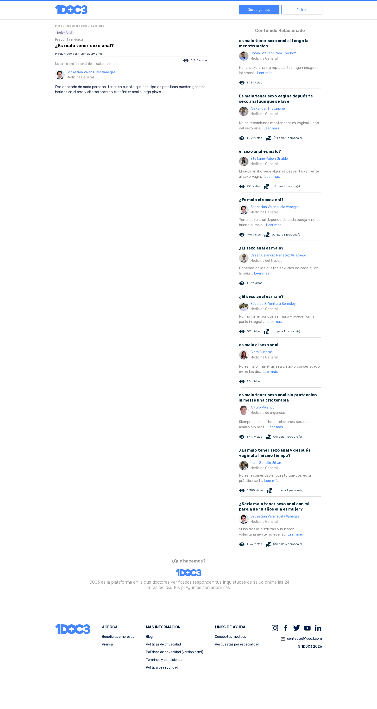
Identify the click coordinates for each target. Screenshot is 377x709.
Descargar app (259, 10)
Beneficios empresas (118, 637)
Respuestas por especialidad (237, 644)
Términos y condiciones (164, 660)
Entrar (302, 10)
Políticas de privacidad (163, 644)
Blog (149, 637)
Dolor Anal (64, 33)
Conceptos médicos (230, 637)
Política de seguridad (162, 667)
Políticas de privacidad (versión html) (174, 652)
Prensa (107, 644)
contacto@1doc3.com (301, 639)
